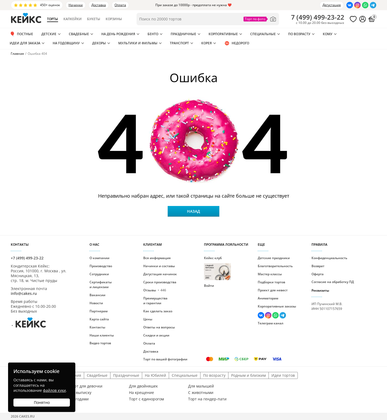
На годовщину (66, 43)
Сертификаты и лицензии (100, 284)
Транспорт (179, 43)
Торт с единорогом (146, 399)
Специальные (263, 34)
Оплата (120, 5)
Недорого (236, 43)
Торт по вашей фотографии (165, 359)
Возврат (317, 266)
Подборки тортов (271, 282)
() (317, 17)
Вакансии (97, 295)
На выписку (80, 392)
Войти (209, 285)
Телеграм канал (270, 323)
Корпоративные (223, 34)
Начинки (76, 5)
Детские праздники (274, 258)
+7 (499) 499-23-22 (27, 257)
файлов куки (54, 390)
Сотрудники (99, 274)
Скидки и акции (156, 335)
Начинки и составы (159, 266)
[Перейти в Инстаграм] (357, 5)
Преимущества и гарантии (155, 300)
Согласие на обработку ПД (332, 282)
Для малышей (201, 386)
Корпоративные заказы (277, 306)
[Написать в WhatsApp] (365, 5)
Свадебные (79, 34)
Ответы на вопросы (159, 327)
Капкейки (72, 19)
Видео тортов (100, 343)
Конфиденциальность (329, 258)
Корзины (114, 19)
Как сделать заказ (157, 311)
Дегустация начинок (160, 274)
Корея (206, 43)
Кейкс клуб (217, 268)
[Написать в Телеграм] (373, 5)
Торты (52, 19)
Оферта (317, 274)
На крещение (141, 392)
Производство (100, 266)
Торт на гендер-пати (207, 399)
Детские (48, 34)
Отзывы (154, 290)
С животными (200, 392)
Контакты (97, 327)
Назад (193, 211)
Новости (96, 303)
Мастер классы (270, 274)
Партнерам (98, 311)
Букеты (93, 19)
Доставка (98, 5)
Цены (147, 319)
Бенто (153, 34)
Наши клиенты (101, 335)
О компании (99, 258)
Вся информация (157, 258)
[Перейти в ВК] (349, 5)
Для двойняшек (143, 386)
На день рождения (118, 34)
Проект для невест (273, 290)
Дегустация (331, 5)
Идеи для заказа (25, 43)
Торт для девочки (86, 386)
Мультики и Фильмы (137, 43)
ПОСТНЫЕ (21, 34)
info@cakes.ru (24, 293)
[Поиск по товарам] (208, 19)
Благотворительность (275, 266)
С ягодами (79, 399)
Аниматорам (268, 298)
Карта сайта (99, 319)
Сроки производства (159, 282)
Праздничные (183, 34)
